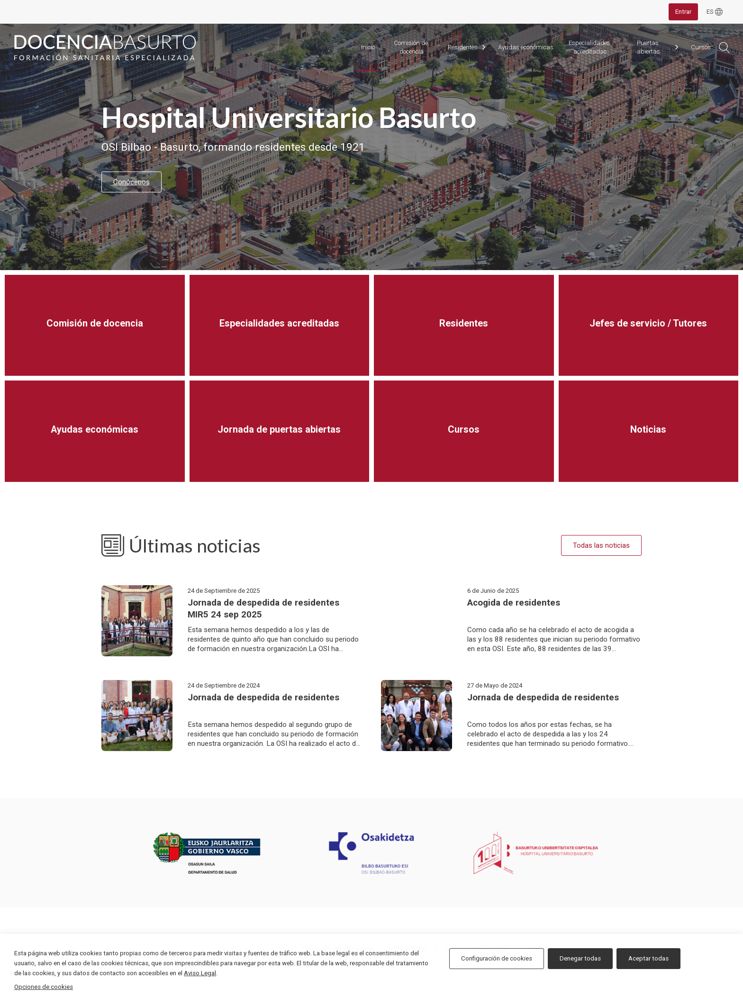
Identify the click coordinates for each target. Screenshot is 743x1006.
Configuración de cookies (496, 958)
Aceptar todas (648, 958)
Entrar (683, 11)
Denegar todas (580, 958)
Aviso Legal (200, 973)
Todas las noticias (601, 545)
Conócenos (131, 182)
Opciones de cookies (43, 986)
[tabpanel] (371, 147)
